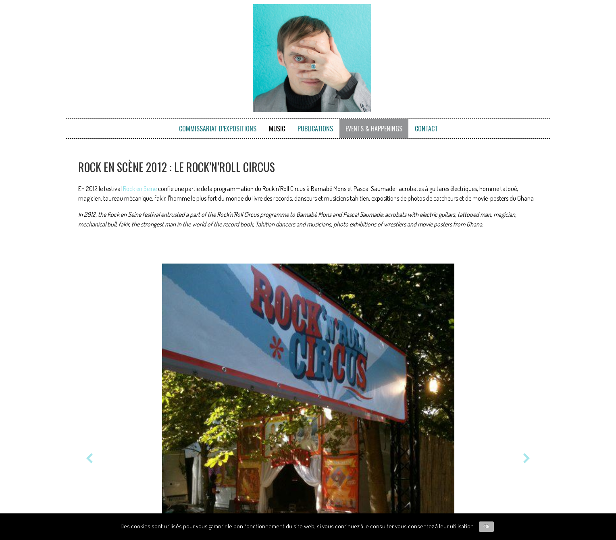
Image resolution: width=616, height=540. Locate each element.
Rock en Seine (140, 189)
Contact (426, 128)
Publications (315, 128)
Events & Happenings (373, 128)
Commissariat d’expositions (217, 128)
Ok (486, 527)
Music (277, 128)
